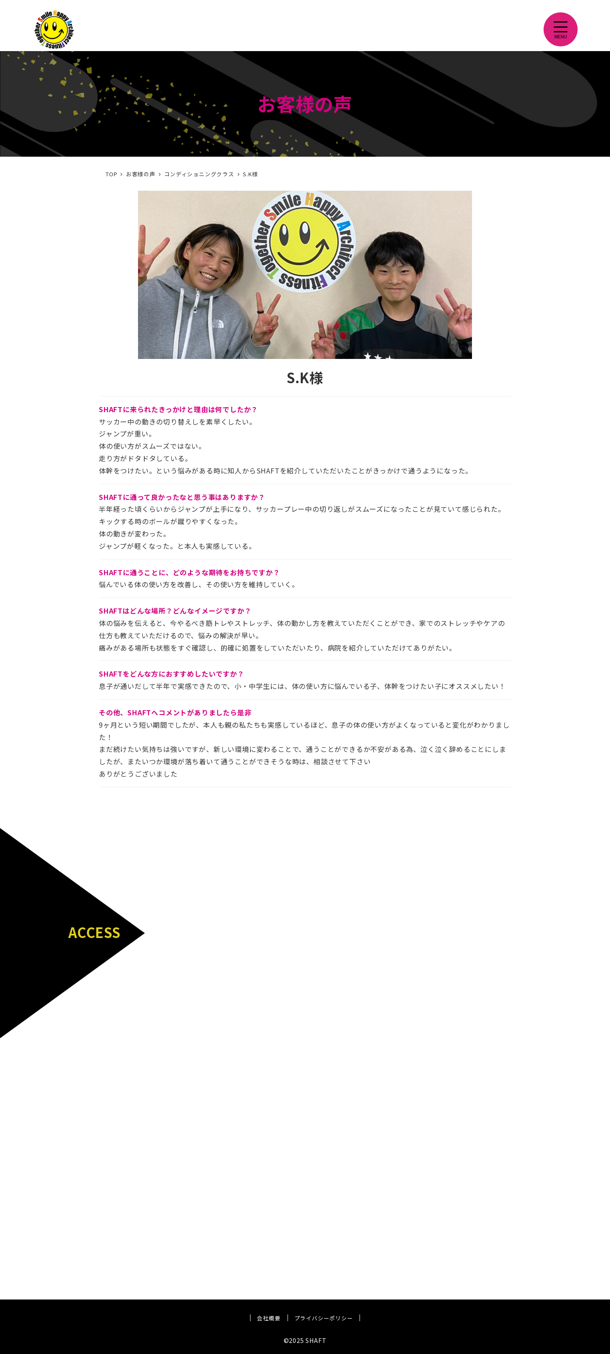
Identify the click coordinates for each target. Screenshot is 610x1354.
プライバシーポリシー (323, 1318)
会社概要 (268, 1318)
